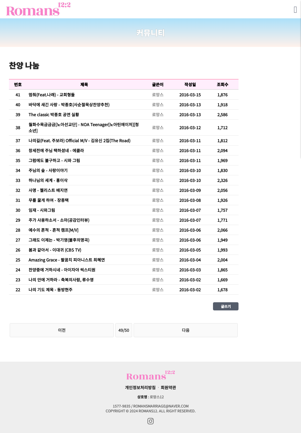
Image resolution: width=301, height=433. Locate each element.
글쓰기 (226, 306)
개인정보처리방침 (140, 387)
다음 (186, 330)
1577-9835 (121, 406)
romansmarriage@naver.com (161, 406)
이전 (62, 330)
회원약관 (168, 387)
